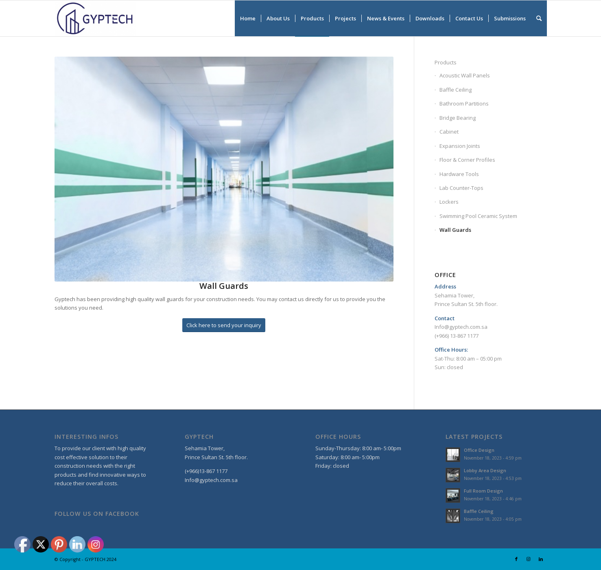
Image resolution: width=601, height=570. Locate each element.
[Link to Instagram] (528, 559)
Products (446, 62)
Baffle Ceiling (455, 89)
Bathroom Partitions (464, 103)
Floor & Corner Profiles (467, 159)
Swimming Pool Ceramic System (478, 216)
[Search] (539, 18)
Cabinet (449, 131)
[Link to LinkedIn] (541, 559)
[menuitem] (248, 18)
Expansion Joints (459, 146)
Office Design (479, 450)
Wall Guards (455, 229)
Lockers (449, 201)
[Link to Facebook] (516, 559)
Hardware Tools (459, 174)
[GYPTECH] (95, 18)
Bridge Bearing (457, 117)
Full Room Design (483, 491)
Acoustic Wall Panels (464, 75)
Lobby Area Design (485, 470)
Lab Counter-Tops (461, 187)
